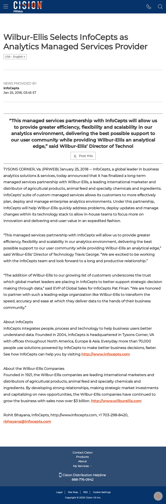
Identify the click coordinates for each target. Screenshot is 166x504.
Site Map (73, 492)
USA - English (15, 56)
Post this (83, 156)
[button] (149, 6)
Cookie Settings (102, 492)
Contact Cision (83, 452)
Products (82, 456)
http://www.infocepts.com (105, 354)
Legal (59, 492)
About (82, 461)
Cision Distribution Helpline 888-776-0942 (82, 477)
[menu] (5, 6)
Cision (89, 497)
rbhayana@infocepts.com (27, 421)
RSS (85, 492)
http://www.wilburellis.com (116, 401)
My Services (82, 466)
